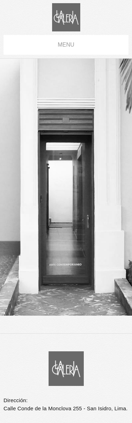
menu (66, 45)
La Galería (66, 17)
